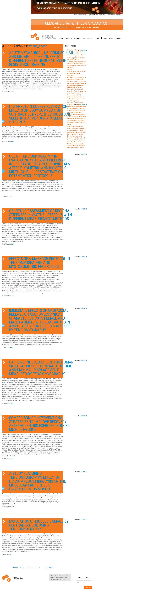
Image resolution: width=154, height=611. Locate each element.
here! (12, 92)
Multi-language (115, 38)
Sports (69, 38)
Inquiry (97, 38)
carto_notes (38, 46)
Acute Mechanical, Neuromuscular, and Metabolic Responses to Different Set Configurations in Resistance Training (41, 58)
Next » (51, 568)
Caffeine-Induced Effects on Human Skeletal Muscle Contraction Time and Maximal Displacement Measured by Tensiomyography (41, 368)
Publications (88, 38)
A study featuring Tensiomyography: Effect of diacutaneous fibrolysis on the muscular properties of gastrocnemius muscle (37, 481)
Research (77, 38)
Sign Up (88, 587)
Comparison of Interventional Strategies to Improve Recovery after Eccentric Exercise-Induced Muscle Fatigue (39, 424)
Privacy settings (55, 594)
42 (46, 568)
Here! (12, 296)
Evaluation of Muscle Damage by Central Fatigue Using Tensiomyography (38, 525)
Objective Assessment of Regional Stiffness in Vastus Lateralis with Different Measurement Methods (40, 215)
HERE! (12, 507)
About (105, 38)
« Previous (15, 568)
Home (61, 38)
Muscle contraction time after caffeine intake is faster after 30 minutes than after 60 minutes (76, 146)
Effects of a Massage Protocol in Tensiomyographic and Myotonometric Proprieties (39, 262)
